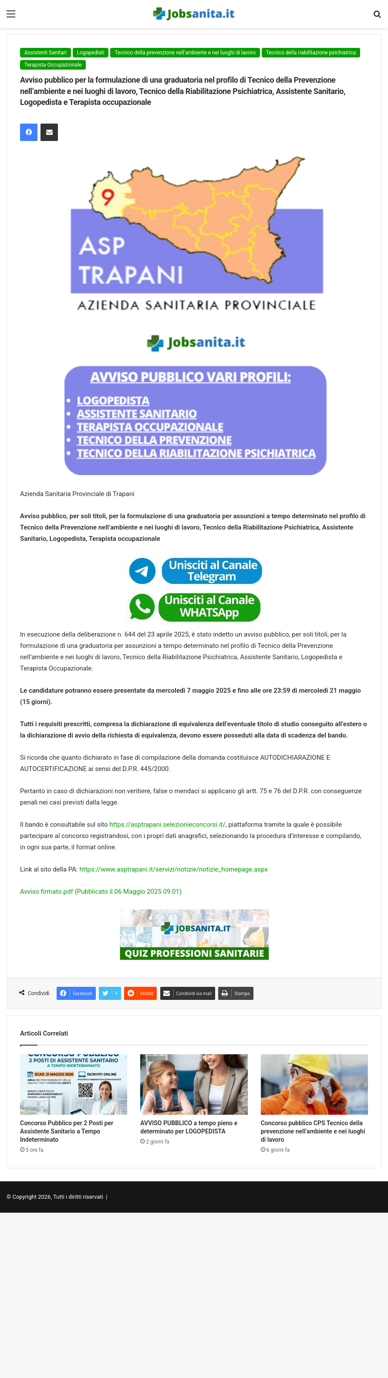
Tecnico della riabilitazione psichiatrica (311, 53)
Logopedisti (91, 53)
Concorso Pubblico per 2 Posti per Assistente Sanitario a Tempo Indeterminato (66, 1131)
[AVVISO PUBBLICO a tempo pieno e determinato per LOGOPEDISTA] (193, 1084)
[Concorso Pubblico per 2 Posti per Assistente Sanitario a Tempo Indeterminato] (73, 1084)
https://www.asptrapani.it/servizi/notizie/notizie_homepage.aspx (173, 869)
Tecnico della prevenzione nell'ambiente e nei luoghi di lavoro (185, 53)
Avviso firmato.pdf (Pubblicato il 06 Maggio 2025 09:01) (101, 891)
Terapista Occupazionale (52, 65)
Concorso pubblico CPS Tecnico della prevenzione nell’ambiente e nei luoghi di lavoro (313, 1131)
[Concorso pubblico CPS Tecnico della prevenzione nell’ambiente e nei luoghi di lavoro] (314, 1084)
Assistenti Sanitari (45, 53)
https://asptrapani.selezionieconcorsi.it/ (167, 824)
